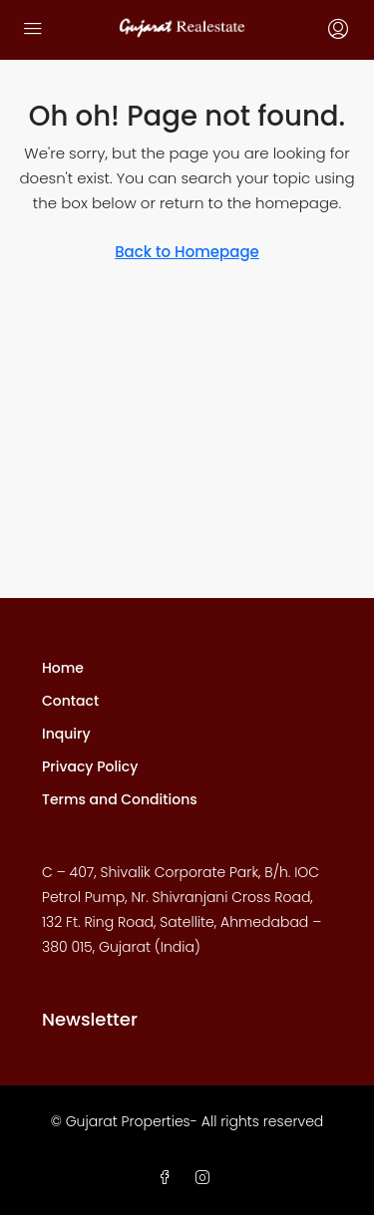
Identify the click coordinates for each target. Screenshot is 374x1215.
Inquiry (66, 734)
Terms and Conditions (119, 799)
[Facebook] (169, 1178)
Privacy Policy (90, 766)
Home (63, 668)
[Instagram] (206, 1178)
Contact (70, 701)
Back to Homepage (187, 251)
